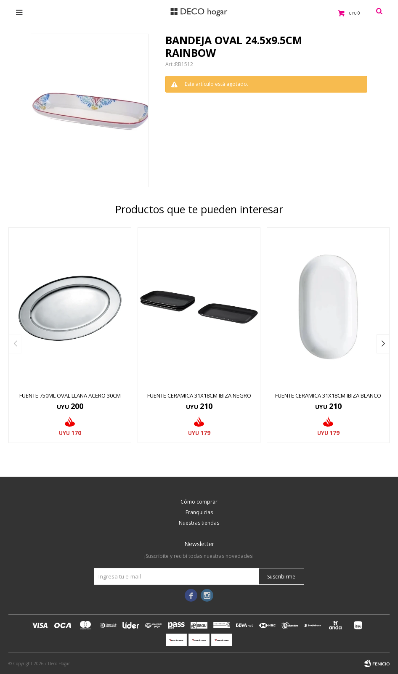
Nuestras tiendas (199, 522)
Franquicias (199, 512)
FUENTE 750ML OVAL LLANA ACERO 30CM (70, 395)
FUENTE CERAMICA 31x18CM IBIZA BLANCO (328, 395)
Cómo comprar (199, 501)
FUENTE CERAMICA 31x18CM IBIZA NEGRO (199, 395)
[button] (383, 343)
